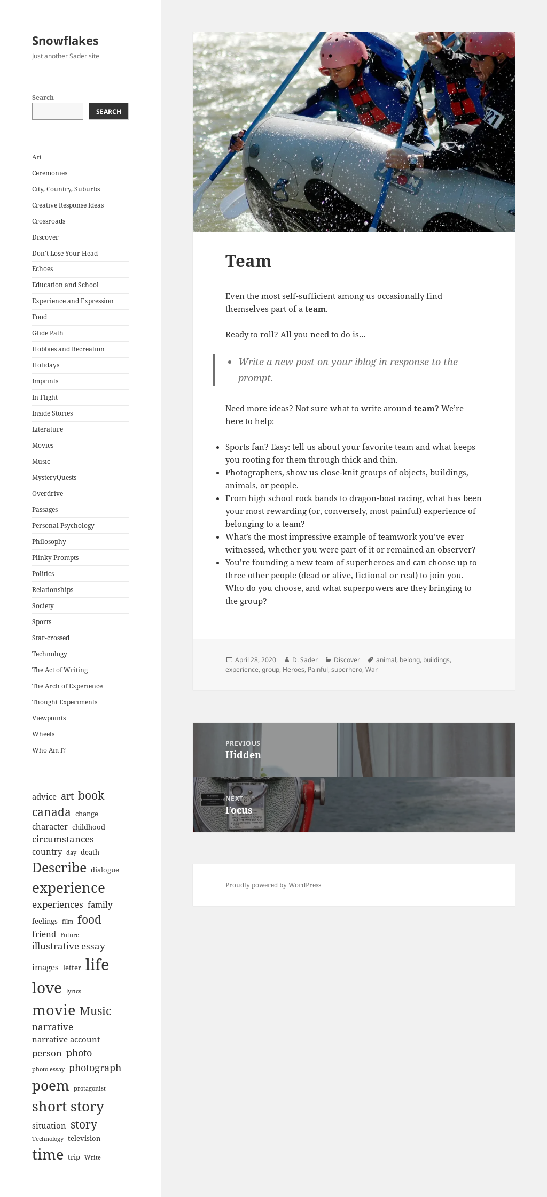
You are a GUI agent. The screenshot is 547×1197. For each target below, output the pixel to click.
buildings (436, 659)
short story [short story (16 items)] (68, 1106)
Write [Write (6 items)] (92, 1157)
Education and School (65, 284)
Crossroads (48, 221)
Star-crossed (50, 637)
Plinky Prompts (55, 557)
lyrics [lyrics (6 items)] (73, 991)
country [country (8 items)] (47, 851)
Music (41, 461)
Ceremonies (49, 173)
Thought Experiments (64, 702)
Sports (41, 621)
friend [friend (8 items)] (44, 934)
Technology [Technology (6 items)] (48, 1138)
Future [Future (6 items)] (69, 935)
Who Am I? (49, 750)
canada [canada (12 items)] (51, 811)
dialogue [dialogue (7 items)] (105, 869)
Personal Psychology (63, 525)
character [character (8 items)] (50, 826)
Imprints (45, 381)
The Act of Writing (60, 669)
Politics (43, 573)
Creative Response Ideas (68, 205)
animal (386, 659)
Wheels (43, 734)
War (371, 669)
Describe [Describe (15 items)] (59, 867)
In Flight (45, 397)
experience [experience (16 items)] (68, 887)
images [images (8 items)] (45, 967)
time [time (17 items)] (48, 1154)
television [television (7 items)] (84, 1138)
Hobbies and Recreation (68, 349)
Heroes (293, 669)
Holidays (45, 365)
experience (242, 669)
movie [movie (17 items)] (53, 1009)
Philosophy (49, 541)
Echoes (42, 268)
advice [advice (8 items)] (44, 796)
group (270, 669)
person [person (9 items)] (47, 1053)
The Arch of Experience (67, 685)
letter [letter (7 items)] (72, 967)
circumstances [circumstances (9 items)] (63, 839)
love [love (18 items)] (47, 987)
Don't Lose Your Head (65, 253)
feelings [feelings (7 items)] (45, 921)
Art (37, 157)
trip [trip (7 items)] (74, 1157)
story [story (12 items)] (84, 1124)
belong (410, 659)
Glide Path (48, 332)
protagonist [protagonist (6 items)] (90, 1088)
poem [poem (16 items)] (50, 1085)
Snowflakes (65, 40)
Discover (45, 237)
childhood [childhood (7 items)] (88, 827)
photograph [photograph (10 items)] (95, 1067)
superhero (346, 669)
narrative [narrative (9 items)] (52, 1026)
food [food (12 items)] (89, 919)
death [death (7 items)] (90, 852)
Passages (45, 509)
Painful (318, 669)
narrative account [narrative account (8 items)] (66, 1039)
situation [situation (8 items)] (49, 1125)
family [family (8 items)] (100, 904)
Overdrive (47, 493)
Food (39, 316)
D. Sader (305, 659)
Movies (42, 445)
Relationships (52, 589)
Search (43, 97)
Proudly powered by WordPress (273, 884)
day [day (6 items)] (71, 852)
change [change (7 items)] (86, 813)
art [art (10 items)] (67, 795)
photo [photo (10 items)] (79, 1052)
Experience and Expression (73, 300)
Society (43, 605)
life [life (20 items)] (97, 964)
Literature (47, 429)
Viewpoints (49, 718)
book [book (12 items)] (91, 795)
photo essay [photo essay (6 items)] (48, 1069)
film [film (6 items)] (67, 921)
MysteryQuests (54, 477)
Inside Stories (52, 413)
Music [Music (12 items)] (95, 1010)
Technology (49, 653)
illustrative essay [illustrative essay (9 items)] (68, 946)
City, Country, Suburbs (66, 189)
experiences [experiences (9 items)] (57, 904)
